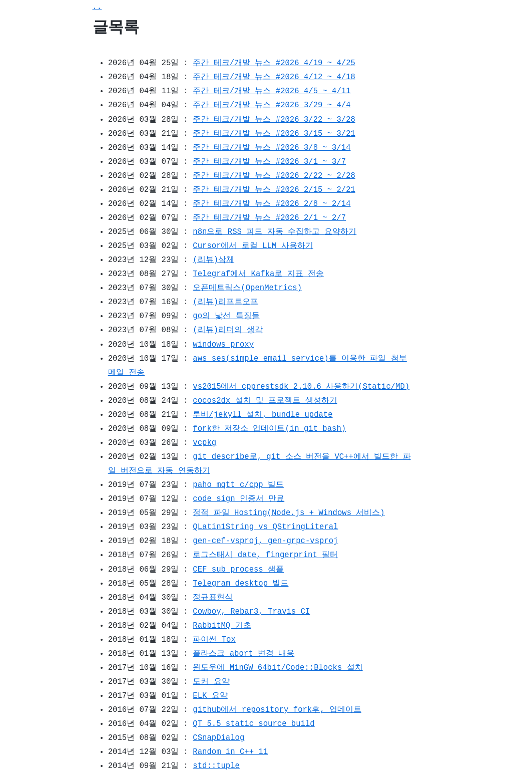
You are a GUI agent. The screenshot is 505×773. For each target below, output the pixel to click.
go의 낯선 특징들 (226, 316)
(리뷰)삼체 (213, 260)
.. (97, 7)
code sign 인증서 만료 (238, 498)
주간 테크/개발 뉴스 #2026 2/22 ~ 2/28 (274, 175)
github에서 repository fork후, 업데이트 (277, 709)
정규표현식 (213, 597)
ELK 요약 (210, 695)
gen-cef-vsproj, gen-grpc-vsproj (265, 541)
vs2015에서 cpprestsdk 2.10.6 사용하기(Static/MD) (301, 386)
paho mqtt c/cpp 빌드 (238, 484)
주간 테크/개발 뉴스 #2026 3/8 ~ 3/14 (271, 147)
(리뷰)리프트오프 (225, 302)
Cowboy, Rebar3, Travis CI (251, 611)
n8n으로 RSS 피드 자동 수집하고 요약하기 (274, 231)
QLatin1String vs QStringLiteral (265, 527)
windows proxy (223, 344)
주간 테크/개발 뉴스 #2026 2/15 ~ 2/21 (274, 189)
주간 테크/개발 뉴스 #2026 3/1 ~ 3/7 (269, 161)
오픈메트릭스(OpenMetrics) (247, 288)
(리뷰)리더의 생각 (228, 330)
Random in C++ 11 (230, 751)
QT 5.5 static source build (253, 723)
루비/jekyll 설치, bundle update (262, 414)
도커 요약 (211, 681)
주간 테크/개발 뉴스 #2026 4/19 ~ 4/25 (274, 63)
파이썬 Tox (214, 639)
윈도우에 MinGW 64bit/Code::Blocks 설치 (277, 667)
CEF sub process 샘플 (238, 569)
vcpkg (204, 442)
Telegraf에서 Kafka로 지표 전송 (258, 274)
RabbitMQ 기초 (222, 625)
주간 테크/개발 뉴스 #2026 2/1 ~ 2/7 (269, 217)
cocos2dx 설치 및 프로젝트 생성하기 (265, 400)
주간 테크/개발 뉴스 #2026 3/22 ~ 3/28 (274, 119)
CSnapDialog (218, 737)
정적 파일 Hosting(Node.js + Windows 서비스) (288, 513)
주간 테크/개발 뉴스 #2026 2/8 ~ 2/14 (271, 203)
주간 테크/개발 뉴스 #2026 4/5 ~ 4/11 (271, 91)
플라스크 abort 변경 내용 (243, 653)
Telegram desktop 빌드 (240, 583)
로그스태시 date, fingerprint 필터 (265, 555)
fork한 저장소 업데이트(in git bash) (269, 428)
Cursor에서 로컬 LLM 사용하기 (253, 245)
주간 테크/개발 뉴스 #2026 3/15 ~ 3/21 (274, 133)
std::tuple (216, 765)
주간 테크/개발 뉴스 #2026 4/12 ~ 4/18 (274, 77)
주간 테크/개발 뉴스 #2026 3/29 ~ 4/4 (271, 105)
